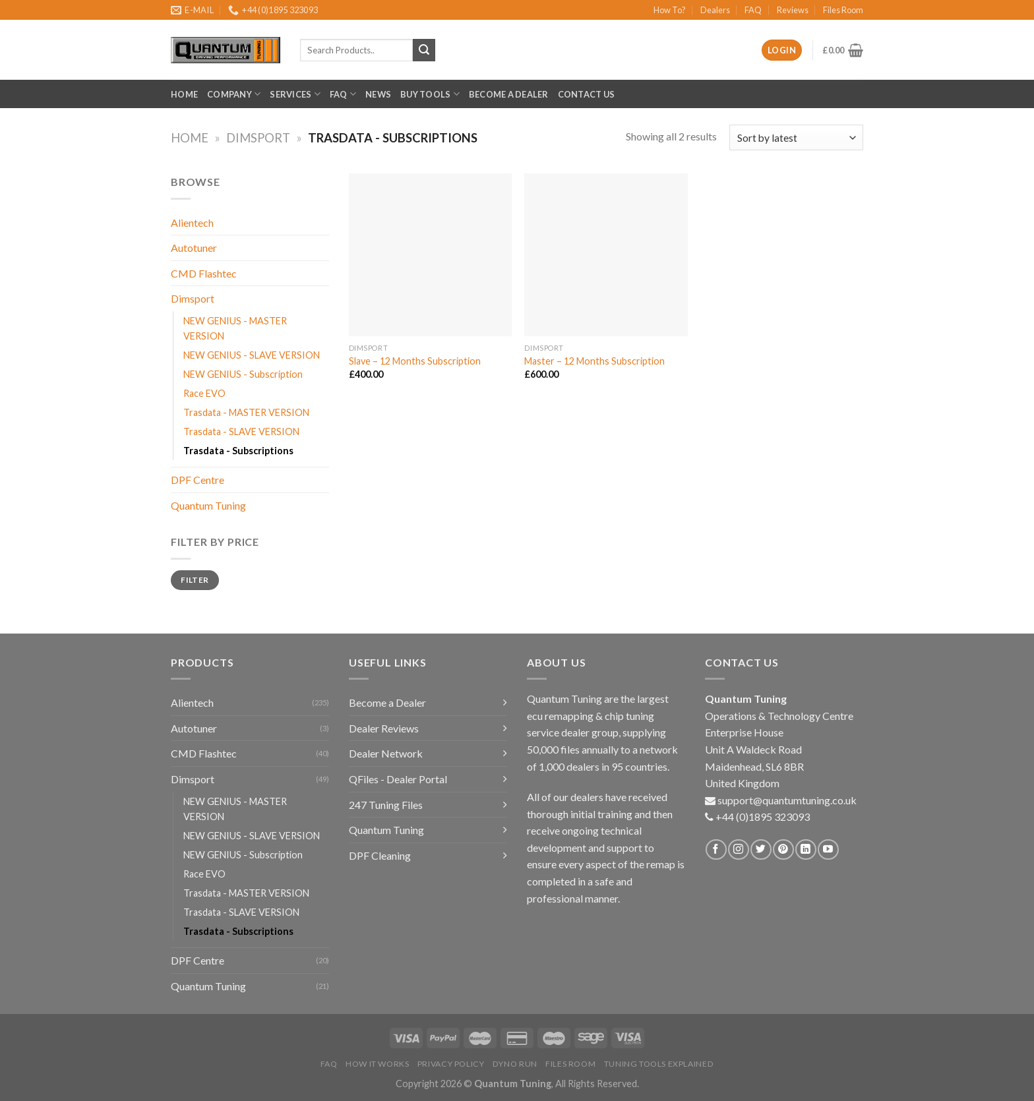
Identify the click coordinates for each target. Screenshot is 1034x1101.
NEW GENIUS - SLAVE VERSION (251, 355)
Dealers (715, 10)
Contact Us (586, 94)
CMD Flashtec (204, 273)
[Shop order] (796, 137)
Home (184, 94)
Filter (194, 580)
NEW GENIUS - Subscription (243, 374)
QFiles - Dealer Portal (398, 779)
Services (295, 94)
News (378, 94)
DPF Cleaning (380, 855)
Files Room (843, 10)
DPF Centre (197, 479)
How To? (670, 10)
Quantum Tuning (208, 505)
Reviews (792, 10)
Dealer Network (386, 753)
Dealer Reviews (384, 728)
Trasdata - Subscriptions (238, 450)
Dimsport (258, 138)
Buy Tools (430, 94)
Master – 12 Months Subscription (594, 361)
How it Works (377, 1064)
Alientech (192, 222)
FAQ (753, 10)
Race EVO (204, 393)
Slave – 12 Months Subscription (415, 361)
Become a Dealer (509, 94)
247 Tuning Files (386, 804)
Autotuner (194, 247)
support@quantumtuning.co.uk (787, 800)
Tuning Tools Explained (659, 1064)
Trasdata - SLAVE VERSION (241, 431)
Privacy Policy (451, 1064)
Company (233, 94)
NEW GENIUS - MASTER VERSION (235, 328)
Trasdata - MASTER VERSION (246, 412)
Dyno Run (515, 1064)
